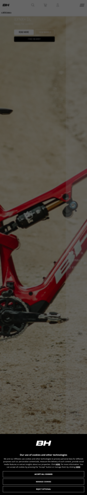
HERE (58, 464)
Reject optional (43, 489)
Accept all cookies (43, 474)
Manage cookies (43, 481)
